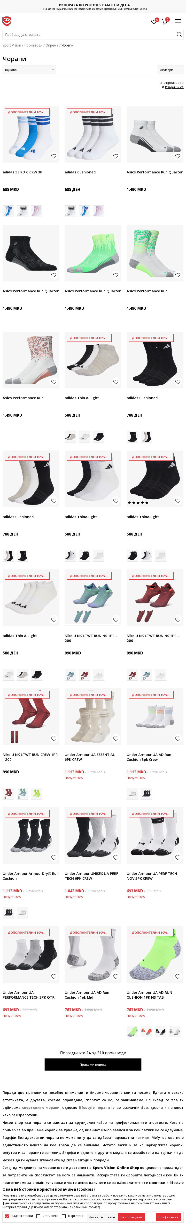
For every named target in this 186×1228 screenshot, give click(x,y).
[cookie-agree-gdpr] (131, 1217)
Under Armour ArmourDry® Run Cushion (31, 876)
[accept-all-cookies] (168, 1217)
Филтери (170, 70)
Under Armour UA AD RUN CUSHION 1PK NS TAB (149, 995)
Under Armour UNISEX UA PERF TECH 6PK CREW (91, 876)
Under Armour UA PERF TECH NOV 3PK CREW (152, 876)
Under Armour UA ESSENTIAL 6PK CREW (90, 757)
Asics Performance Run (147, 290)
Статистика (50, 1215)
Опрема (52, 45)
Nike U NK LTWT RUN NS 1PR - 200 (91, 638)
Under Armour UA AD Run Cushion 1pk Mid (87, 995)
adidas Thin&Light (81, 516)
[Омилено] (154, 21)
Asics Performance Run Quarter (155, 172)
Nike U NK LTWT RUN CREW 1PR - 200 (30, 757)
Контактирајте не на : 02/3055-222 (93, 6)
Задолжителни (22, 1215)
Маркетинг (76, 1215)
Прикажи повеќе (93, 1064)
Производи (33, 45)
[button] (93, 34)
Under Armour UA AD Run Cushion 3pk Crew (149, 757)
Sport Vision (11, 45)
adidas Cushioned (80, 172)
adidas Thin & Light (82, 397)
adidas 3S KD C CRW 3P (22, 172)
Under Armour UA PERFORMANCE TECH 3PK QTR (28, 995)
